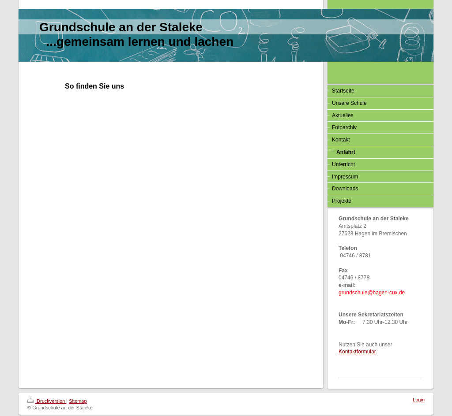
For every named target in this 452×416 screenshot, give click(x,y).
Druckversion (46, 401)
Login (419, 399)
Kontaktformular (357, 352)
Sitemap (78, 401)
